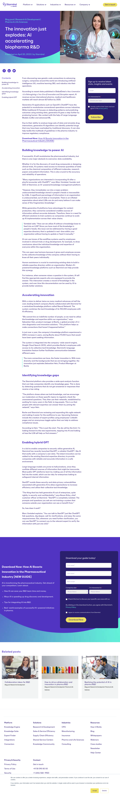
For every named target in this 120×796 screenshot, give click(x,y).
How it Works (96, 727)
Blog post (9, 19)
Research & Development (28, 19)
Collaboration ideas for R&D (17, 682)
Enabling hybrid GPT (9, 97)
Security (7, 773)
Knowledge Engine (12, 727)
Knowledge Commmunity (44, 744)
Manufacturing (68, 731)
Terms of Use (9, 769)
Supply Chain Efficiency (43, 736)
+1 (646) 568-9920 (41, 773)
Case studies (96, 744)
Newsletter (95, 748)
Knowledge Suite (11, 731)
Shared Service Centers (43, 740)
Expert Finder (10, 736)
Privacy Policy (71, 607)
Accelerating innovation (11, 88)
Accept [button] (94, 790)
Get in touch (38, 764)
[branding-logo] (10, 5)
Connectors (9, 744)
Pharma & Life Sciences (16, 22)
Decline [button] (104, 790)
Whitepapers (96, 736)
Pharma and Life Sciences (73, 740)
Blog (92, 731)
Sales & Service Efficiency (44, 731)
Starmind (40, 54)
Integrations (9, 740)
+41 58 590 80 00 (40, 769)
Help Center (96, 753)
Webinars (95, 740)
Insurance (66, 736)
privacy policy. (103, 108)
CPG (64, 727)
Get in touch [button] (110, 5)
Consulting (66, 744)
